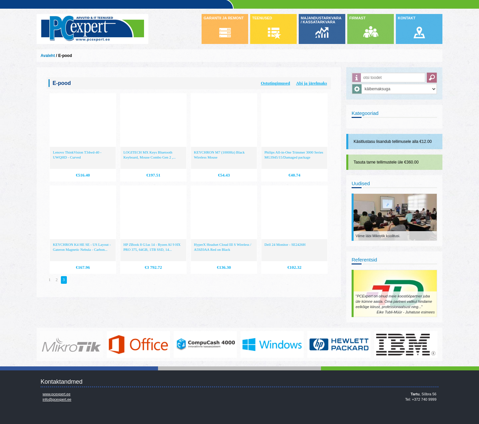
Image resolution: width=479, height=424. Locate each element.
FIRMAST (357, 18)
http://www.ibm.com (405, 344)
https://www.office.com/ (138, 344)
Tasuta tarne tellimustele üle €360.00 (386, 162)
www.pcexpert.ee (57, 394)
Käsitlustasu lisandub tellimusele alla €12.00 (393, 141)
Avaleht (48, 55)
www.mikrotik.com (71, 344)
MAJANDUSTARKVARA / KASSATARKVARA (321, 20)
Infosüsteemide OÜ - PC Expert (92, 29)
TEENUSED (262, 18)
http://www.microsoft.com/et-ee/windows (272, 344)
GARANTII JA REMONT (224, 18)
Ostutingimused (275, 83)
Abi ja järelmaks (311, 83)
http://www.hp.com (339, 344)
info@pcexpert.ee (57, 399)
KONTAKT (406, 18)
